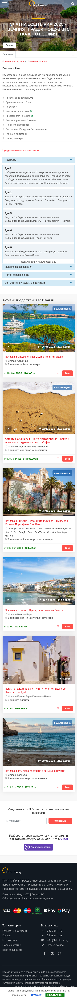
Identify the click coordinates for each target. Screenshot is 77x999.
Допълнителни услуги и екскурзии (25, 283)
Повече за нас (52, 945)
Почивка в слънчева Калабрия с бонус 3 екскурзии (35, 771)
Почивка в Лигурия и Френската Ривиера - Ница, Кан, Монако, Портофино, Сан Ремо (37, 522)
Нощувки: (10, 106)
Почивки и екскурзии (14, 931)
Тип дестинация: (14, 124)
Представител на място (18, 115)
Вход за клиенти (12, 950)
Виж (67, 373)
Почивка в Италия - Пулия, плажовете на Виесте (34, 610)
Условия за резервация (18, 267)
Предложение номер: (17, 97)
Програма (10, 160)
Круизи (6, 935)
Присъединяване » (38, 847)
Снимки (9, 45)
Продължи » (55, 995)
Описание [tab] (8, 54)
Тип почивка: (12, 129)
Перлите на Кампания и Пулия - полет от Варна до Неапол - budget (35, 690)
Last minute (9, 940)
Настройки (35, 995)
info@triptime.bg (54, 940)
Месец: (9, 138)
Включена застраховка (17, 111)
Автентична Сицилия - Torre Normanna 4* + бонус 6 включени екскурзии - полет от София (37, 440)
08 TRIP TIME (51, 935)
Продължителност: (15, 102)
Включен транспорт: (16, 120)
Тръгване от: (12, 134)
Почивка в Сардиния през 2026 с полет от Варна (34, 357)
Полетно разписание (17, 275)
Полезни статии (11, 945)
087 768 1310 (51, 931)
